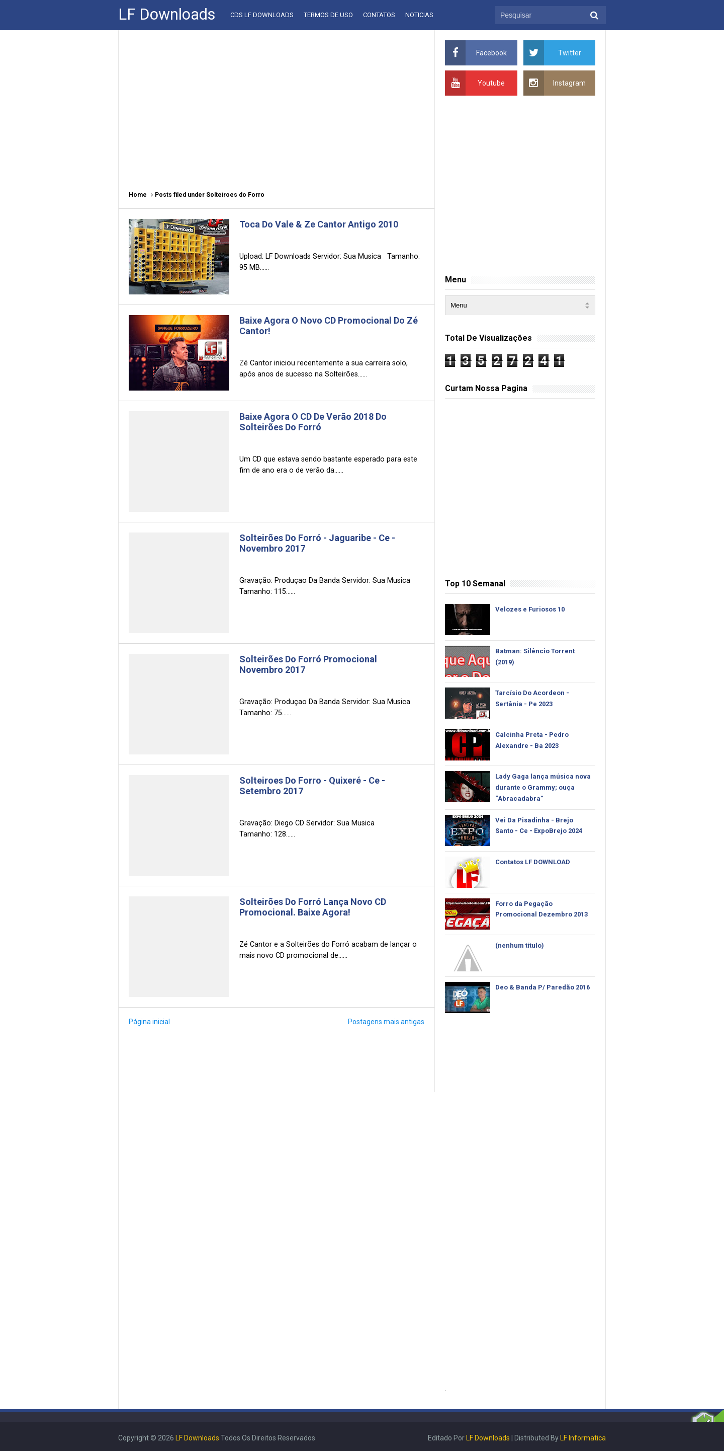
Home (138, 194)
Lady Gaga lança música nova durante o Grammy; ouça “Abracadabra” (543, 787)
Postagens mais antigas (386, 1022)
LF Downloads (488, 1438)
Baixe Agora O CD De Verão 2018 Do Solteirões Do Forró (313, 421)
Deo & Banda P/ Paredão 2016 (542, 987)
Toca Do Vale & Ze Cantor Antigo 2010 (318, 224)
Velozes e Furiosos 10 (530, 609)
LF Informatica (583, 1438)
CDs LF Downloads (262, 15)
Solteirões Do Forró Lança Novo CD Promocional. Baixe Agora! (312, 907)
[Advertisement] (276, 105)
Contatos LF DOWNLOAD (532, 862)
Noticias (419, 15)
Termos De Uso (328, 15)
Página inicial (149, 1022)
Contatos (379, 15)
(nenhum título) (519, 945)
